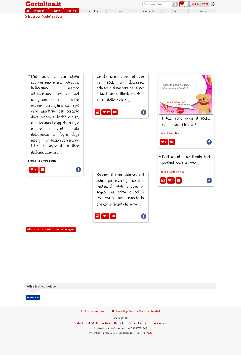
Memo (56, 10)
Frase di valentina (169, 133)
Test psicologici (157, 322)
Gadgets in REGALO (86, 322)
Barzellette (147, 10)
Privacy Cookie (109, 332)
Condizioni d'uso (126, 332)
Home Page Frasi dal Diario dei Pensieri (135, 311)
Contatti (141, 332)
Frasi (120, 10)
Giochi (202, 10)
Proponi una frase (92, 311)
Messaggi (39, 10)
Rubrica (71, 10)
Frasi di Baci (33, 297)
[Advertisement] (120, 43)
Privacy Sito (94, 332)
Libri (175, 10)
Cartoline (93, 10)
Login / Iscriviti (199, 3)
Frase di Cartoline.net (172, 171)
